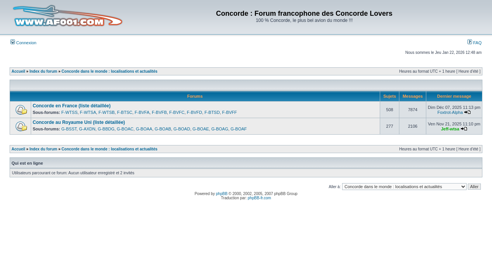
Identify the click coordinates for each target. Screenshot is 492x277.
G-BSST (69, 129)
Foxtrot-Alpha (450, 112)
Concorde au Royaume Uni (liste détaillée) (79, 122)
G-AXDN (87, 129)
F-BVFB (159, 112)
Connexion (23, 42)
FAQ (474, 42)
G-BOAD (181, 129)
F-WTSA (88, 112)
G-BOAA (144, 129)
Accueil (18, 71)
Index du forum (43, 71)
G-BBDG (106, 129)
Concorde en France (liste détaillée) (72, 105)
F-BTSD (212, 112)
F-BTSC (124, 112)
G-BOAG (219, 129)
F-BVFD (194, 112)
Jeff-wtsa (450, 129)
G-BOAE (201, 129)
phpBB (222, 194)
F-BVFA (142, 112)
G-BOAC (125, 129)
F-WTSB (106, 112)
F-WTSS (70, 112)
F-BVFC (176, 112)
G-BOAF (239, 129)
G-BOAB (163, 129)
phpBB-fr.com (259, 198)
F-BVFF (229, 112)
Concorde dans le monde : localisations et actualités (110, 71)
